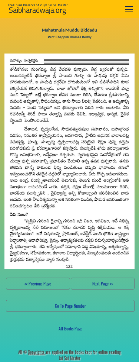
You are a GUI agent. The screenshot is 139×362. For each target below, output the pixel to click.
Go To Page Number (70, 306)
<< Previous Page (37, 283)
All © (31, 352)
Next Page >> (102, 283)
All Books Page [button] (70, 328)
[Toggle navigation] (129, 9)
